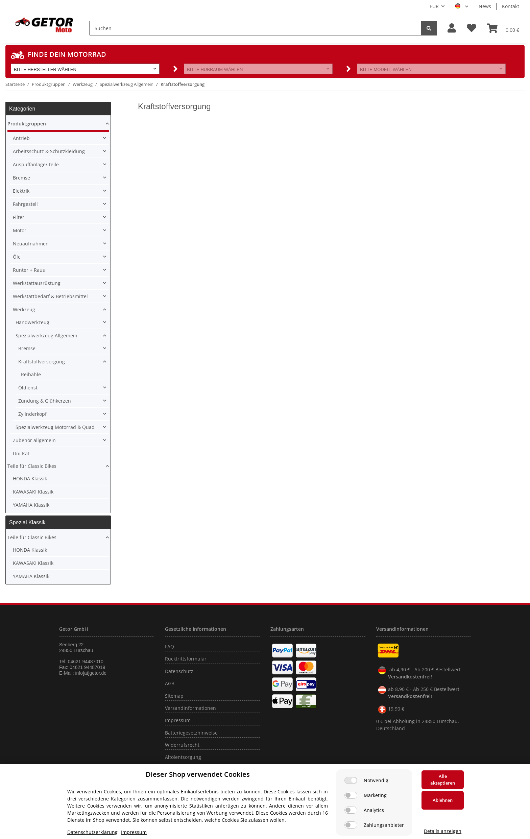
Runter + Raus (29, 270)
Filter (18, 217)
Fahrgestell (25, 204)
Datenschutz (179, 671)
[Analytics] (350, 810)
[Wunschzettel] (471, 28)
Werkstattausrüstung (37, 283)
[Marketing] (350, 795)
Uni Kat (21, 453)
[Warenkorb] (503, 28)
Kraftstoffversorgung (41, 361)
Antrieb (21, 138)
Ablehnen (443, 800)
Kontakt (510, 6)
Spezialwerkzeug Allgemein (46, 335)
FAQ (169, 646)
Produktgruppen (26, 123)
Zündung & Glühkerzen (44, 401)
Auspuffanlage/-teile (36, 164)
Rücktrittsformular (186, 658)
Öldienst (28, 387)
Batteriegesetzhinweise (191, 732)
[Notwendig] (350, 780)
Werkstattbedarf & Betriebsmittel (50, 296)
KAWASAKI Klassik (33, 491)
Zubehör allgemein (34, 440)
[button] (451, 28)
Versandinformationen (190, 708)
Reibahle (31, 374)
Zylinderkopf (32, 414)
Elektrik (21, 191)
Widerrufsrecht (182, 745)
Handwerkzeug (32, 322)
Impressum (178, 720)
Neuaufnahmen (31, 243)
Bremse (21, 177)
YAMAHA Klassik (31, 505)
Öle (17, 257)
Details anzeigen (442, 831)
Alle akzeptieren (442, 779)
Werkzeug (24, 309)
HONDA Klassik (30, 478)
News (485, 6)
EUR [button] (434, 6)
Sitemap (174, 696)
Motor (19, 230)
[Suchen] (255, 28)
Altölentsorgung (183, 757)
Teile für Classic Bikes (31, 466)
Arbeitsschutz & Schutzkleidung (49, 151)
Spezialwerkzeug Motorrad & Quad (55, 427)
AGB (169, 683)
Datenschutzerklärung (92, 832)
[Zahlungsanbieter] (350, 825)
